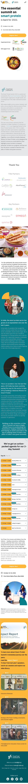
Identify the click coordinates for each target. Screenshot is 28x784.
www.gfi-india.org (18, 765)
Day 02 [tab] (8, 456)
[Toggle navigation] (25, 2)
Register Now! (13, 35)
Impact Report (12, 660)
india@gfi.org (17, 762)
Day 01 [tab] (3, 456)
